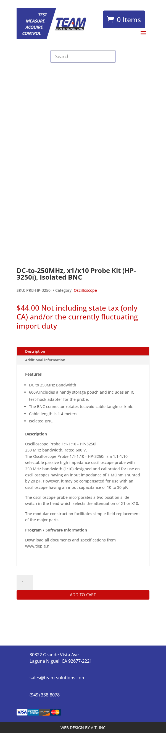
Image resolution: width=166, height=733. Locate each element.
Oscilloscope (85, 290)
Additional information (45, 359)
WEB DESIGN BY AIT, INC (83, 727)
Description (35, 351)
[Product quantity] (25, 582)
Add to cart (83, 594)
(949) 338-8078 (45, 695)
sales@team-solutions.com (58, 678)
